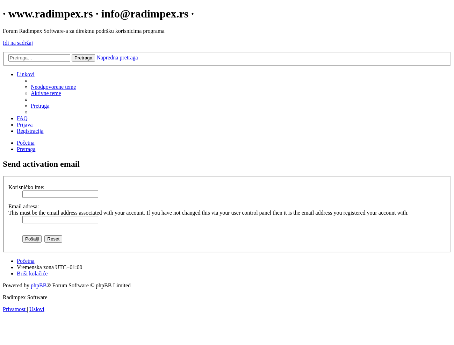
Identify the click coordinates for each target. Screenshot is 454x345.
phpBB (38, 285)
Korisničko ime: (26, 187)
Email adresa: (23, 206)
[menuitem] (53, 87)
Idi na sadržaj (18, 43)
